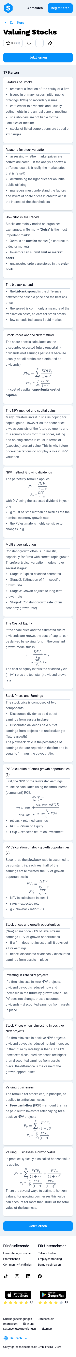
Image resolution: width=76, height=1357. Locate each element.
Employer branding (50, 1259)
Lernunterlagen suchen (17, 1253)
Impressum (10, 1323)
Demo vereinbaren (49, 1264)
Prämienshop (11, 1259)
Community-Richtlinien (17, 1264)
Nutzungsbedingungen (17, 1319)
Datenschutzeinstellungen (19, 1328)
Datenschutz (46, 1319)
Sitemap (47, 1328)
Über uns (28, 1323)
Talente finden (47, 1253)
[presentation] (38, 377)
